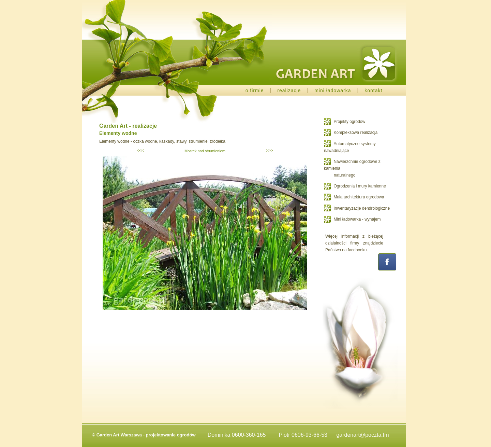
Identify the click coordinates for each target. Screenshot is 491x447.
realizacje (289, 90)
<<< (140, 150)
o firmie (255, 90)
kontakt (373, 90)
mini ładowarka (332, 90)
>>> (269, 150)
